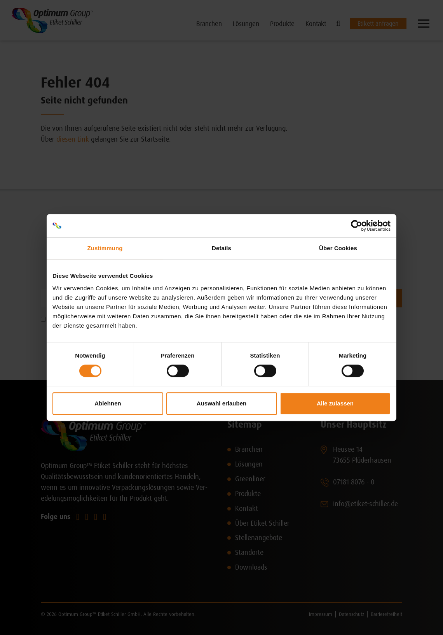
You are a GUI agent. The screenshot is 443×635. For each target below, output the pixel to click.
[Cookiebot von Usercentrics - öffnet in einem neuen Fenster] (357, 226)
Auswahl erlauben (221, 403)
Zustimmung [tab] (105, 248)
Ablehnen (107, 403)
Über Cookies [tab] (338, 248)
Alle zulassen (335, 403)
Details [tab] (221, 248)
